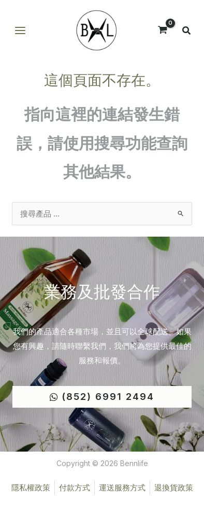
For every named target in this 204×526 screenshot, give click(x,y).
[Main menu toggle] (20, 30)
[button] (187, 31)
